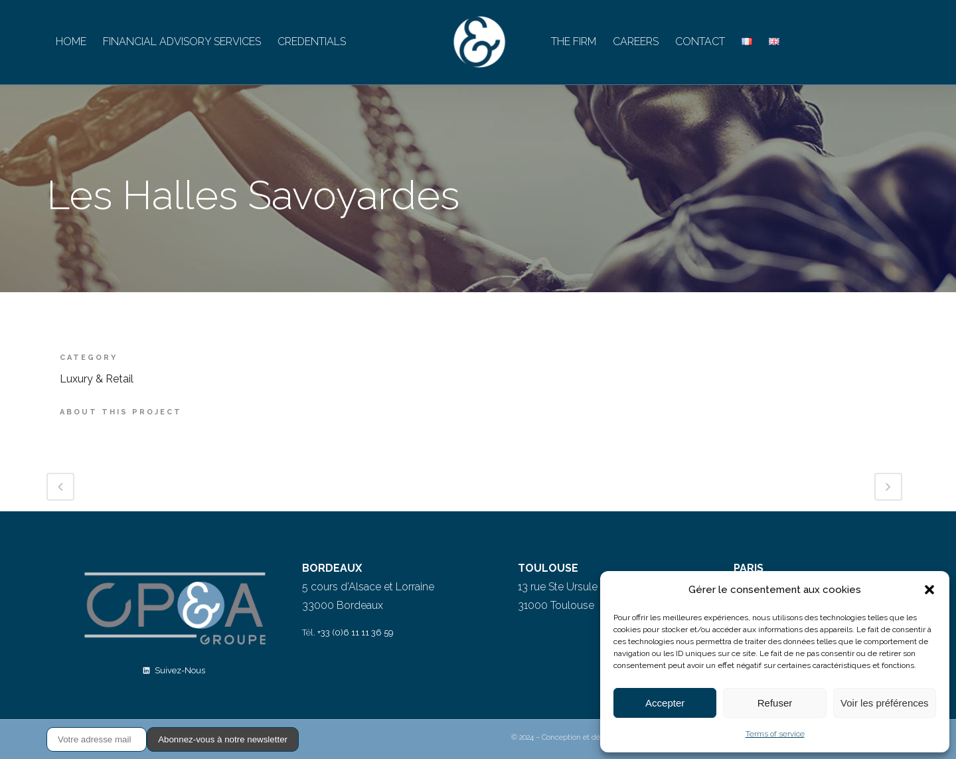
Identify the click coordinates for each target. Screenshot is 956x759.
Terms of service (775, 733)
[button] (929, 589)
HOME (71, 41)
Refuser (775, 703)
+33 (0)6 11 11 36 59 (355, 632)
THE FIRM (573, 41)
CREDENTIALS (312, 41)
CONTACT (700, 41)
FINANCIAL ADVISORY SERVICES (182, 41)
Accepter (664, 703)
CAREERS (636, 41)
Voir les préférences (884, 703)
